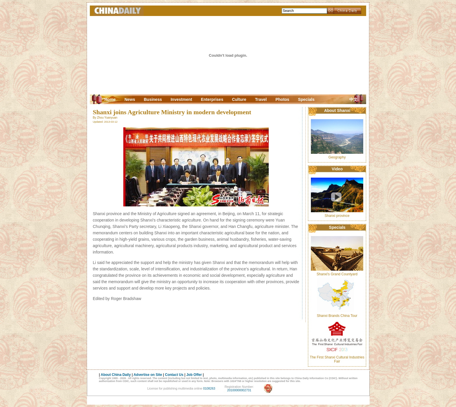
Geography (336, 157)
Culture (239, 99)
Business (153, 99)
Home (110, 99)
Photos (282, 99)
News (129, 99)
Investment (181, 99)
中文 (353, 99)
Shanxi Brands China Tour (337, 316)
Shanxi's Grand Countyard (337, 274)
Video (337, 169)
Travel (261, 99)
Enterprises (212, 99)
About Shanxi (337, 110)
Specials (306, 99)
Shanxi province (337, 216)
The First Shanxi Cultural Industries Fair (337, 359)
